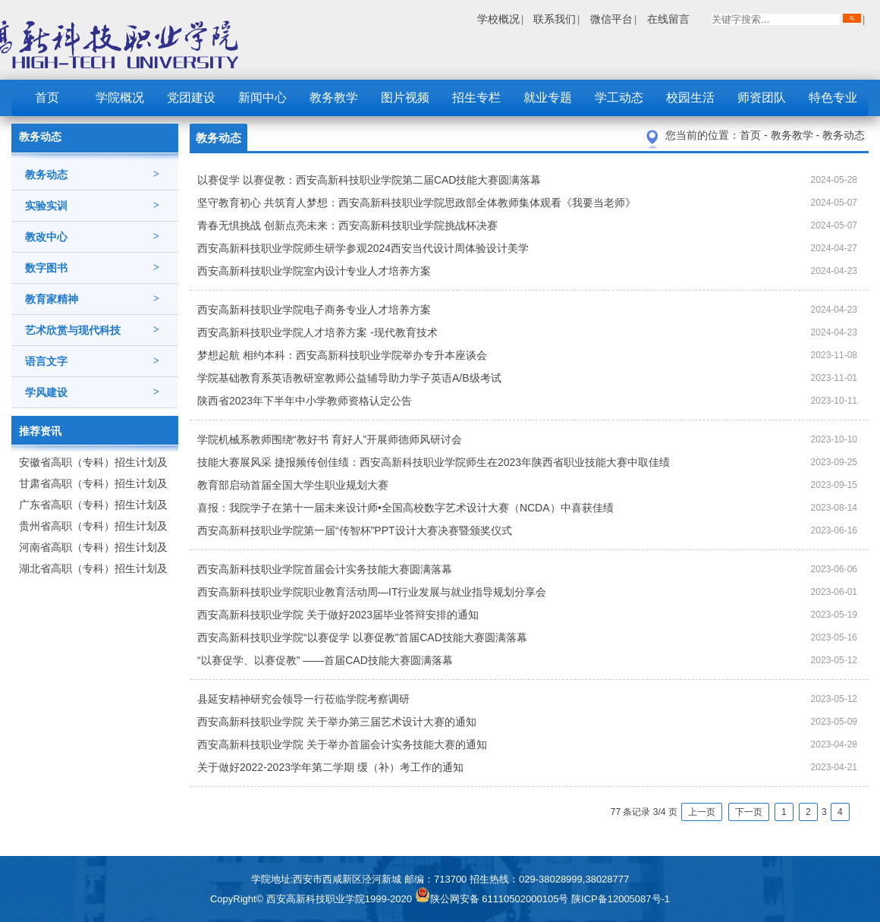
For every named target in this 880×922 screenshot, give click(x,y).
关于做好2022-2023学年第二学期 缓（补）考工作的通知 (330, 767)
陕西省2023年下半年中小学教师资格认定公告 (304, 401)
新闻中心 (262, 97)
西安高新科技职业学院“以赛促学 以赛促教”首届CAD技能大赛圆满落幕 (362, 637)
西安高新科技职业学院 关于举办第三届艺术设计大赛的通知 (336, 722)
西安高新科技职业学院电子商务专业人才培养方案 (314, 310)
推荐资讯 (40, 431)
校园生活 (690, 97)
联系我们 (554, 19)
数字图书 (92, 268)
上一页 (701, 812)
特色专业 (833, 97)
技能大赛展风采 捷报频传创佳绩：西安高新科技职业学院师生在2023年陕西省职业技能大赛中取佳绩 (433, 462)
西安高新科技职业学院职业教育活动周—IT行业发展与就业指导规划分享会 (371, 592)
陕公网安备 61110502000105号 (493, 899)
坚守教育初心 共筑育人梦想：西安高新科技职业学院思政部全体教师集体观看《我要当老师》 (416, 203)
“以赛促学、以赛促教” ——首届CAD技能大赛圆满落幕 (325, 660)
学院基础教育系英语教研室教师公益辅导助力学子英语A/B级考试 (349, 378)
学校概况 (498, 19)
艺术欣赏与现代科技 (92, 330)
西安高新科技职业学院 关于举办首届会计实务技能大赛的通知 (342, 744)
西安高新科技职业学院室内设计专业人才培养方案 (314, 271)
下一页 (748, 812)
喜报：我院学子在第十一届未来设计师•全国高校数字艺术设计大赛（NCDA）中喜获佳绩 (405, 508)
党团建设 (191, 97)
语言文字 (92, 361)
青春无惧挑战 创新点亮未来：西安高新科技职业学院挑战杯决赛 (347, 225)
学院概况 (120, 97)
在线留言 (668, 19)
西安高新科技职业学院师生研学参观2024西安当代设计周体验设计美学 (363, 248)
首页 (47, 97)
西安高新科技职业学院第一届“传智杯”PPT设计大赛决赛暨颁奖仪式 (354, 530)
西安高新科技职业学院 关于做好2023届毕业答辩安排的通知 (338, 615)
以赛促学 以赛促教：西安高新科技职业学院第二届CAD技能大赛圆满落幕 (369, 180)
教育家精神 (92, 299)
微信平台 (611, 19)
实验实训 (92, 205)
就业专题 (547, 97)
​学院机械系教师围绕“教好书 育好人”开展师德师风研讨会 (329, 439)
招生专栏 (476, 97)
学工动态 (619, 97)
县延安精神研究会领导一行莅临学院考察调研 (303, 699)
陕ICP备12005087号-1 (620, 899)
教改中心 (92, 237)
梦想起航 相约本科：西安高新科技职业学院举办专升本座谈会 (342, 355)
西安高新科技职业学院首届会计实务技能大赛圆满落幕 (324, 569)
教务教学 (334, 97)
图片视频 (405, 97)
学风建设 (92, 392)
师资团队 (761, 97)
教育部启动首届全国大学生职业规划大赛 (292, 485)
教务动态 (92, 174)
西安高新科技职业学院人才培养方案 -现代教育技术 (317, 332)
